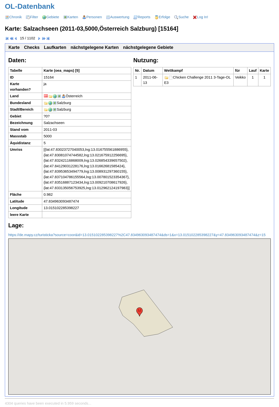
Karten (72, 17)
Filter (34, 17)
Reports (144, 17)
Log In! (202, 17)
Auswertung (119, 17)
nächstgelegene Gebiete (148, 47)
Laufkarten (55, 47)
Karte (14, 47)
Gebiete (52, 17)
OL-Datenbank (30, 6)
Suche (183, 17)
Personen (94, 17)
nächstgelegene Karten (95, 47)
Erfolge (164, 17)
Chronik (15, 17)
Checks (32, 47)
